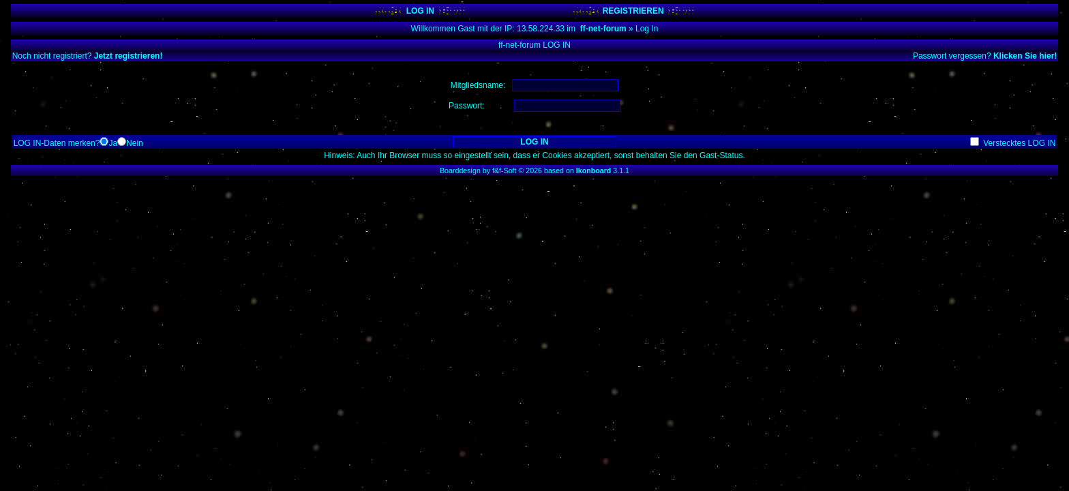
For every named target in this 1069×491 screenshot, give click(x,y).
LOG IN (420, 11)
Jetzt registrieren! (128, 56)
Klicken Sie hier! (1025, 56)
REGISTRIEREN (633, 11)
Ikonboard (594, 170)
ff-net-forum (603, 28)
